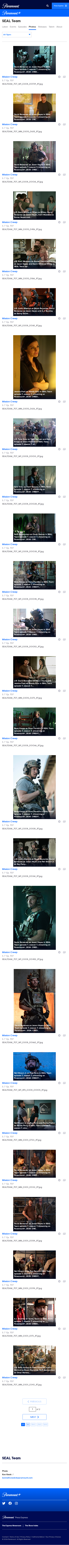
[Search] (47, 6)
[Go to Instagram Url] (18, 1503)
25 (23, 1424)
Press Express (60, 6)
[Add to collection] (64, 76)
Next (34, 1417)
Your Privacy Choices (53, 1537)
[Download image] (59, 76)
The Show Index (31, 1526)
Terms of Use (14, 1537)
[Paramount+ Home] (34, 13)
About (59, 26)
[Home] (34, 1518)
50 (28, 1424)
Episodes (22, 26)
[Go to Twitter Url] (5, 1503)
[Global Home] (10, 5)
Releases (42, 26)
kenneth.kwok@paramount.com (17, 1477)
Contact (5, 1537)
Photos (32, 26)
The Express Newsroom (11, 1526)
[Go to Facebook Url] (12, 1503)
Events (13, 26)
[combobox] (16, 34)
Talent (51, 26)
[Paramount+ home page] (34, 1494)
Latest (5, 26)
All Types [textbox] (7, 34)
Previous (34, 1401)
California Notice (38, 1537)
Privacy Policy (25, 1537)
